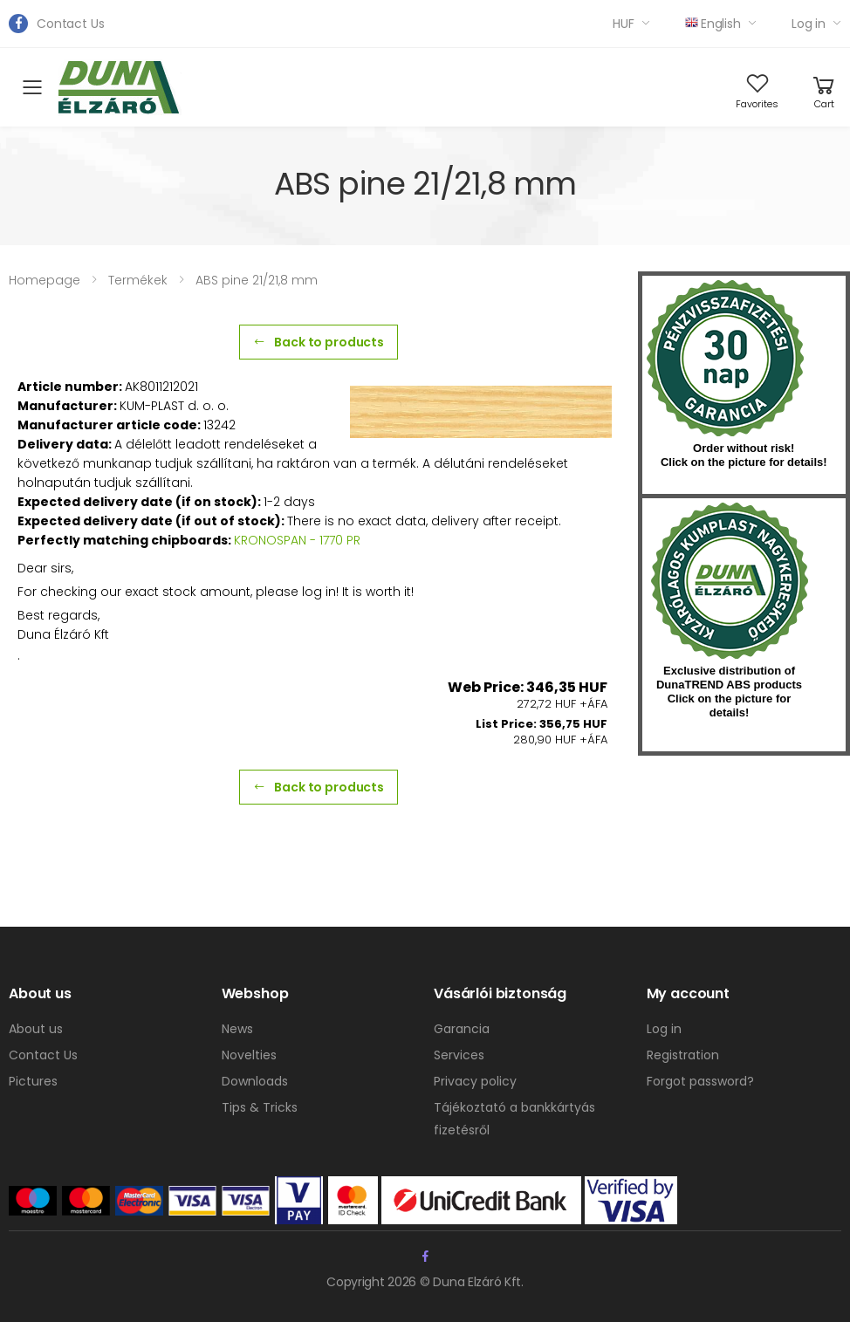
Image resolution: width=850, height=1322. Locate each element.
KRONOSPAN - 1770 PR (297, 540)
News (237, 1029)
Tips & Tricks (260, 1107)
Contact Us (71, 23)
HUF (623, 23)
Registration (683, 1055)
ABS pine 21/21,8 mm (256, 280)
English (713, 23)
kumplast (729, 581)
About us (36, 1029)
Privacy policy (475, 1081)
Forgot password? (700, 1081)
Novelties (249, 1055)
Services (459, 1055)
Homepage (44, 280)
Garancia (462, 1029)
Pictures (33, 1081)
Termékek (138, 280)
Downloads (255, 1081)
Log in (809, 23)
